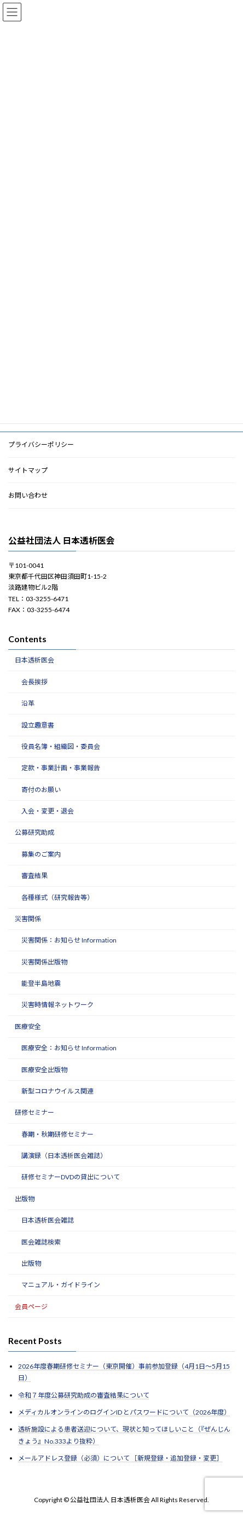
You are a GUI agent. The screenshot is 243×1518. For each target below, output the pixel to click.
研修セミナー (34, 1112)
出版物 (24, 1199)
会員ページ (31, 1306)
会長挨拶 (34, 682)
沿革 (27, 703)
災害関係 (28, 919)
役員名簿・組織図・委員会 (60, 746)
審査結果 (34, 875)
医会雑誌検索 (41, 1242)
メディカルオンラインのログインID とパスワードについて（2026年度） (124, 1412)
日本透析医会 (34, 660)
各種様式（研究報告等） (57, 897)
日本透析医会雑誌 (47, 1220)
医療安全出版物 (44, 1070)
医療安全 (28, 1026)
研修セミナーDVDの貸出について (70, 1177)
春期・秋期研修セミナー (57, 1134)
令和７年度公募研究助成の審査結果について (83, 1395)
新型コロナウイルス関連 (57, 1091)
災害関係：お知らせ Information (69, 940)
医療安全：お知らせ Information (69, 1048)
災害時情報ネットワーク (57, 1005)
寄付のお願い (41, 790)
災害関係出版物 (44, 962)
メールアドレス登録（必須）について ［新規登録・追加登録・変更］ (120, 1458)
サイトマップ (28, 470)
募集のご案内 (41, 854)
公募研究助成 (34, 833)
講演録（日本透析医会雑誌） (64, 1155)
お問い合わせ (28, 495)
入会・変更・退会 (47, 811)
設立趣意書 (37, 725)
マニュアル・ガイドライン (60, 1285)
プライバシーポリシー (41, 444)
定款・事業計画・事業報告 (60, 768)
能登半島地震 (41, 983)
